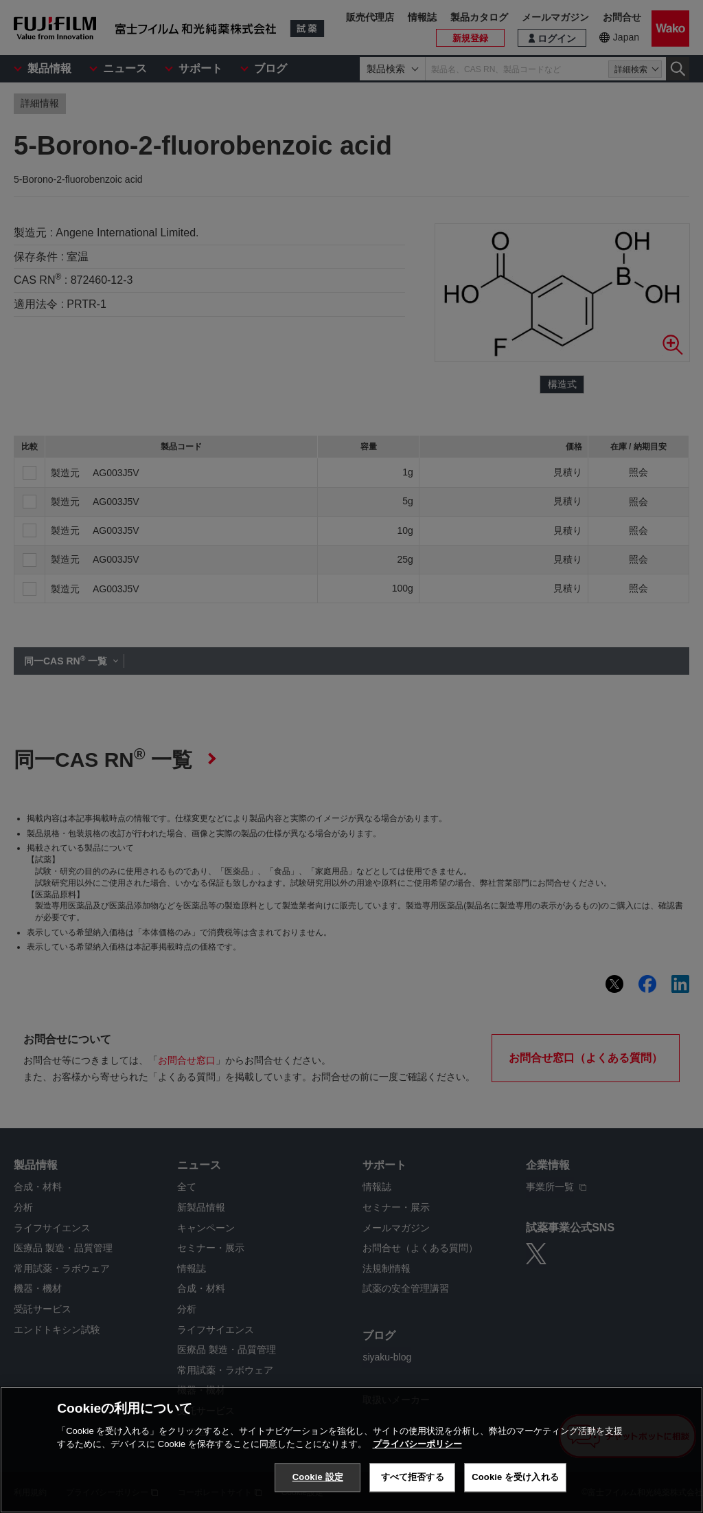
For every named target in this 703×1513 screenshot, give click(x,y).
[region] (351, 1450)
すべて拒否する (412, 1477)
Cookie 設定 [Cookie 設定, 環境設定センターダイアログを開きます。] (317, 1477)
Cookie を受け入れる (515, 1477)
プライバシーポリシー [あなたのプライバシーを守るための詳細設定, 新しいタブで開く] (417, 1444)
